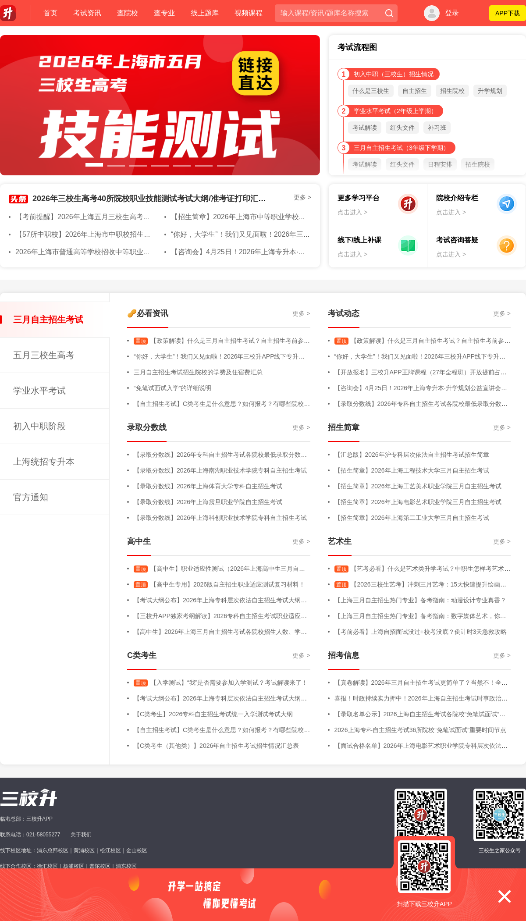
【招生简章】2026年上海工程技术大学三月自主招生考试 (411, 470)
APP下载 (507, 13)
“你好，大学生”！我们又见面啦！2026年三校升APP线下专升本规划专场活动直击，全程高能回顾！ (268, 356)
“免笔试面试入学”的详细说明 (172, 387)
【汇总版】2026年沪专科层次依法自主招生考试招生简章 (411, 454)
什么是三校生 (370, 90)
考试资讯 (87, 13)
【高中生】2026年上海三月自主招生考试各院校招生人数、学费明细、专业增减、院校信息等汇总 (266, 631)
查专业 (164, 13)
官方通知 (30, 497)
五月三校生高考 (44, 355)
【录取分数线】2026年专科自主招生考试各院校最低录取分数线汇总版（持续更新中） (251, 454)
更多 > (302, 197)
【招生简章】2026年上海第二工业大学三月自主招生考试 (411, 517)
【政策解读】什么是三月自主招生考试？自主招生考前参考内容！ (231, 340)
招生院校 (452, 90)
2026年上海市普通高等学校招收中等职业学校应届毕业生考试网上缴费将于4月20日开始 (151, 252)
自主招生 (414, 90)
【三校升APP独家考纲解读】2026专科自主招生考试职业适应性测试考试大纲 (239, 615)
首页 (50, 13)
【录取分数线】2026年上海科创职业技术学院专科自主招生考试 (220, 517)
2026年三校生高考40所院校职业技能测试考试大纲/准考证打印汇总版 (153, 198)
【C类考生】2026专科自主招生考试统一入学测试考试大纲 (213, 714)
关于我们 (81, 835)
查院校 (127, 13)
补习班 (437, 127)
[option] (160, 105)
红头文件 (402, 127)
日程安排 (440, 164)
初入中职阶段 (39, 426)
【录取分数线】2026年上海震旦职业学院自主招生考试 (208, 501)
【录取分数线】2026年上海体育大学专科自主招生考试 (208, 486)
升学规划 (490, 90)
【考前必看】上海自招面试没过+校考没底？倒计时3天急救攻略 (420, 631)
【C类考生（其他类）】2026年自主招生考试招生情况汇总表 (216, 745)
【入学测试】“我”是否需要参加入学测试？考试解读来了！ (221, 682)
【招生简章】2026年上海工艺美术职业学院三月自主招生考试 (417, 486)
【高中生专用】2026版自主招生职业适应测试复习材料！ (219, 584)
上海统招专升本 (44, 461)
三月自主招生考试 (48, 319)
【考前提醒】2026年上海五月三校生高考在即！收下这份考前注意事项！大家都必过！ (149, 216)
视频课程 (249, 13)
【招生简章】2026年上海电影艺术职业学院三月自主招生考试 (417, 501)
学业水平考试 (39, 390)
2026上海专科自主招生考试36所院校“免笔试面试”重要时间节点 (420, 729)
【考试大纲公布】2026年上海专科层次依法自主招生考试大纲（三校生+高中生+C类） (251, 600)
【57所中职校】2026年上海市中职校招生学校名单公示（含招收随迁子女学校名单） (146, 234)
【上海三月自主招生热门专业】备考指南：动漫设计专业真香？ (420, 600)
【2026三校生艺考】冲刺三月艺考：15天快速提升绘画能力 (423, 584)
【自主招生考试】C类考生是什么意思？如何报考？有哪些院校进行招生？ (234, 403)
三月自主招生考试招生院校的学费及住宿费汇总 (198, 372)
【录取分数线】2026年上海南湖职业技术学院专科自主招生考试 (220, 470)
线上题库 (205, 13)
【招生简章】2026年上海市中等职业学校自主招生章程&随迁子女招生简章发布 (293, 216)
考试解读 (364, 127)
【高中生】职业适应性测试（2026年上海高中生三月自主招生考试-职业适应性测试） (257, 568)
